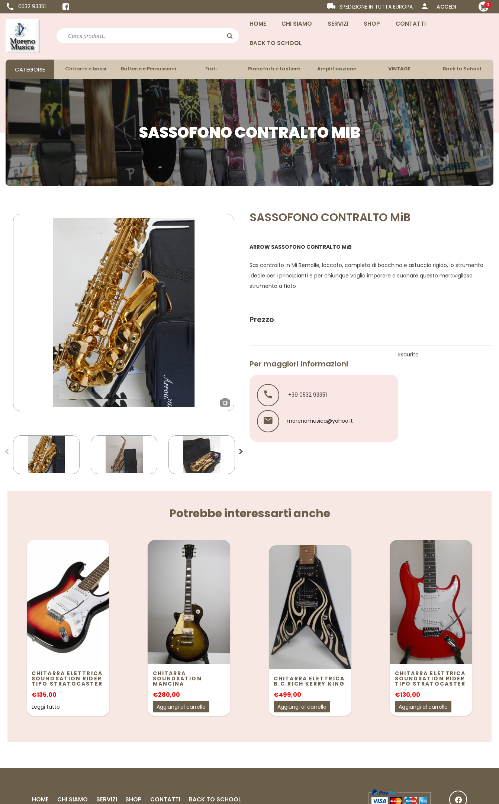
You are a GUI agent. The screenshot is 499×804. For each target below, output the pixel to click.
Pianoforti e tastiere (274, 68)
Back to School (276, 43)
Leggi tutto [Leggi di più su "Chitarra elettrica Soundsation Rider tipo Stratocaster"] (46, 707)
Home (258, 24)
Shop (372, 24)
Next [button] (241, 454)
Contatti (411, 24)
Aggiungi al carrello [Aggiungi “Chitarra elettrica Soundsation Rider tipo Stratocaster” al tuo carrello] (423, 707)
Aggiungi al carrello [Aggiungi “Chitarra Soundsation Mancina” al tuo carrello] (181, 707)
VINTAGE (399, 68)
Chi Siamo (296, 24)
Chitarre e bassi (85, 68)
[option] (123, 312)
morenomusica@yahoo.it (320, 420)
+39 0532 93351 (307, 394)
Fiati (211, 68)
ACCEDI (446, 6)
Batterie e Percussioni (148, 68)
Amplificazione (336, 68)
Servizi (338, 24)
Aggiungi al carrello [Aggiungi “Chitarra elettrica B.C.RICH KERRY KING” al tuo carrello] (301, 707)
